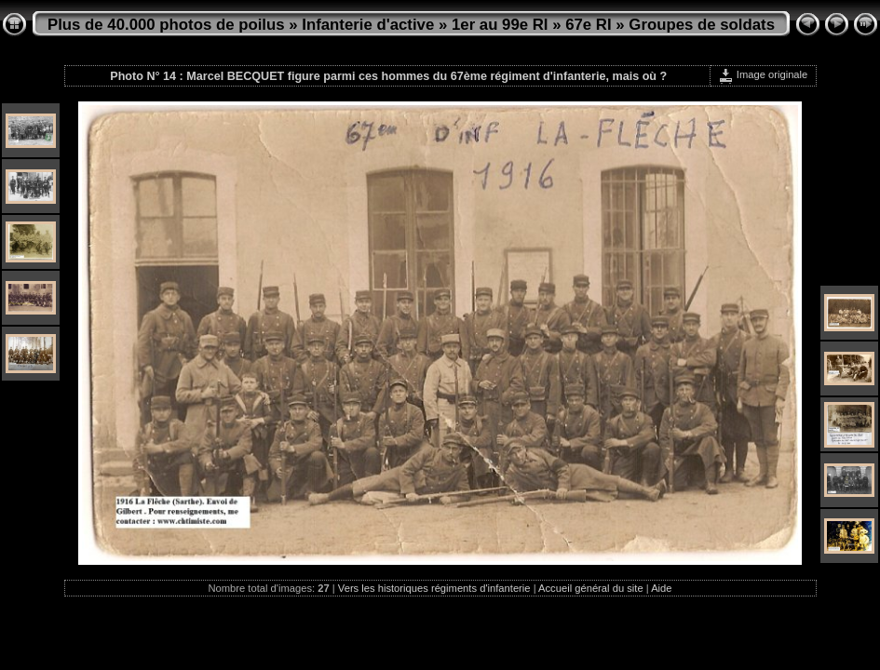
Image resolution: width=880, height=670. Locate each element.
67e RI (588, 25)
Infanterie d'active (368, 25)
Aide (661, 588)
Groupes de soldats (702, 25)
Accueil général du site (590, 588)
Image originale (763, 74)
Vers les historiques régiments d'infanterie (434, 588)
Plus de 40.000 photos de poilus (166, 25)
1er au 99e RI (500, 25)
